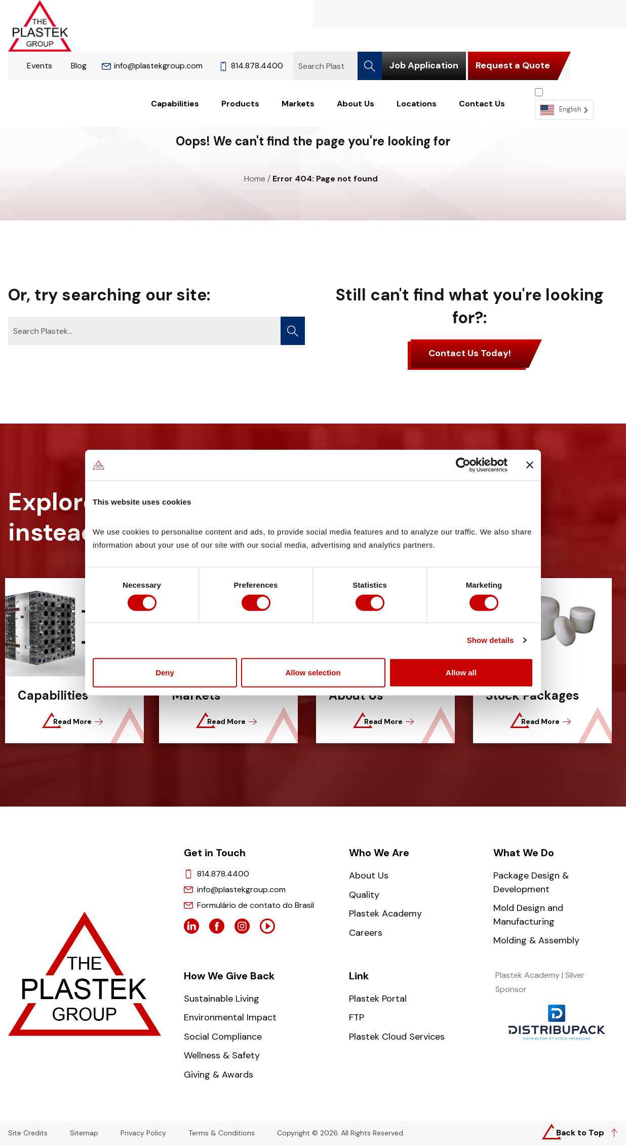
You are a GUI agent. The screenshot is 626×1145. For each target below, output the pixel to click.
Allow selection (312, 673)
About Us (355, 104)
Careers (365, 933)
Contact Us (482, 104)
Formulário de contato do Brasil (255, 905)
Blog (79, 65)
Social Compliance (223, 1036)
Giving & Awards (218, 1074)
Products (240, 104)
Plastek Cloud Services (397, 1036)
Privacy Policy (143, 1133)
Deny (164, 673)
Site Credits (28, 1133)
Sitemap (84, 1133)
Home (254, 178)
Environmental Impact (230, 1017)
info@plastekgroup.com (152, 65)
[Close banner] (529, 464)
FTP (356, 1017)
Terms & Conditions (221, 1133)
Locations (417, 104)
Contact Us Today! (469, 353)
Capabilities (175, 104)
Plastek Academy (385, 913)
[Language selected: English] (564, 104)
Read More (76, 721)
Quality (364, 895)
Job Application (423, 65)
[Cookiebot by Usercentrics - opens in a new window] (463, 464)
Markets (298, 104)
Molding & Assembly (536, 940)
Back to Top (580, 1132)
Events (39, 65)
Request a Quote (513, 65)
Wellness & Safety (222, 1055)
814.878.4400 (251, 65)
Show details (490, 641)
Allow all (461, 673)
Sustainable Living (221, 999)
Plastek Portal (378, 999)
